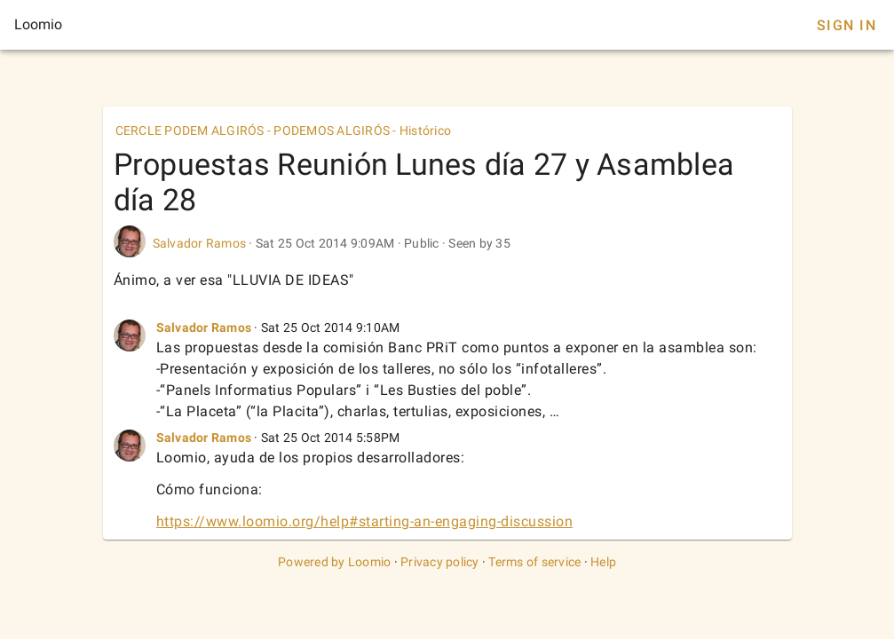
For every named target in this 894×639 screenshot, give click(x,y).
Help (603, 562)
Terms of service (534, 562)
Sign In (846, 25)
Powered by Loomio (334, 562)
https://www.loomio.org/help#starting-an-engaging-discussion (365, 521)
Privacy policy (439, 562)
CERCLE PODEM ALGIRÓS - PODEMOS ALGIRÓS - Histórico (283, 130)
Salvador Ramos (200, 243)
